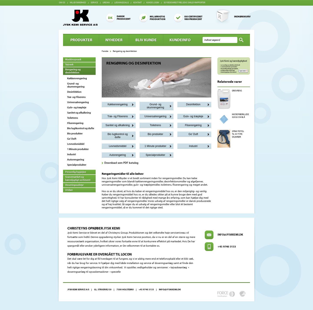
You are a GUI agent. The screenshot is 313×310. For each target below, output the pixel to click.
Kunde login (152, 2)
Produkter (81, 39)
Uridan (106, 2)
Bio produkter (75, 133)
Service (94, 2)
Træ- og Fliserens (76, 97)
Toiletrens (72, 117)
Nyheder (114, 39)
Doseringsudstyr (74, 184)
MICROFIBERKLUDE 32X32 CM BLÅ (240, 116)
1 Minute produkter (78, 149)
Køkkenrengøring (77, 78)
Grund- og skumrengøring (76, 85)
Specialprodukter (76, 164)
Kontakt (137, 2)
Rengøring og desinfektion (73, 71)
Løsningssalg (121, 2)
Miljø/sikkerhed (78, 2)
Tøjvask (69, 64)
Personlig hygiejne (75, 171)
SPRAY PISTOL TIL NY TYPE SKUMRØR (238, 134)
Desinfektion (74, 91)
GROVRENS (237, 90)
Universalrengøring (78, 102)
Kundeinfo (180, 39)
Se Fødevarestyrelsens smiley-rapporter (184, 2)
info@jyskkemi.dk (230, 234)
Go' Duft (71, 138)
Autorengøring (75, 159)
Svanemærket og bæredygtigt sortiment (77, 178)
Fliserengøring (75, 123)
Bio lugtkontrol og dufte (80, 128)
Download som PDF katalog (121, 162)
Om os (62, 2)
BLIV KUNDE (146, 39)
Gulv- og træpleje (76, 107)
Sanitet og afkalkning (79, 112)
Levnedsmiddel (75, 143)
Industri (71, 154)
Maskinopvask (73, 59)
